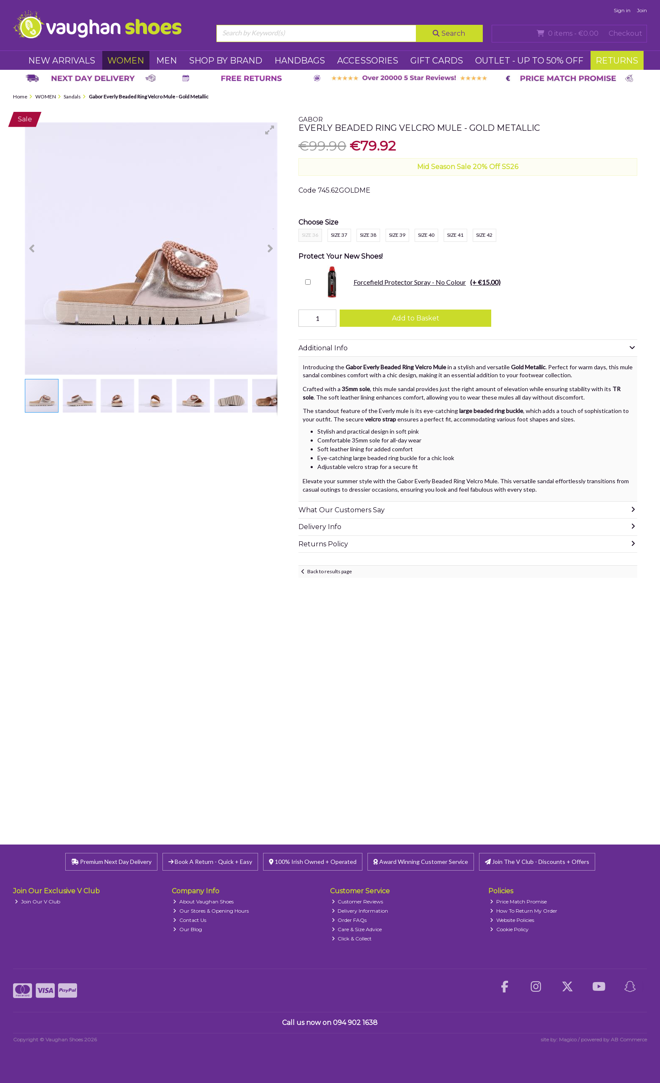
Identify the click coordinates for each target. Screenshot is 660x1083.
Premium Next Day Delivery (111, 861)
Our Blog (187, 929)
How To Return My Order (523, 911)
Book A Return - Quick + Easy (210, 861)
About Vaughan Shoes (203, 901)
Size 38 (368, 235)
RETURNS (617, 61)
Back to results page (329, 571)
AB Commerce (629, 1039)
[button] (270, 130)
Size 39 (397, 235)
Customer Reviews (357, 901)
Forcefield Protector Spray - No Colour (407, 282)
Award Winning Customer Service (420, 861)
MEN (166, 61)
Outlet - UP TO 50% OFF (529, 61)
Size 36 (310, 235)
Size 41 (455, 235)
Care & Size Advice (357, 929)
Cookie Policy (509, 929)
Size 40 (426, 235)
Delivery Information (360, 911)
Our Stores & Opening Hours (211, 911)
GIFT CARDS (436, 61)
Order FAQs (349, 920)
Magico (568, 1039)
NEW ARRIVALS (61, 61)
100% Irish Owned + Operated (313, 861)
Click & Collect (352, 938)
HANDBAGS (299, 61)
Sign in (622, 10)
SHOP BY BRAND (225, 61)
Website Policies (512, 920)
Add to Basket (415, 318)
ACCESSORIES (367, 61)
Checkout (625, 33)
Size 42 (484, 235)
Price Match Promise (518, 901)
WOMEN (125, 61)
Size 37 (339, 235)
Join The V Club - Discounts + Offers (537, 861)
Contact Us (189, 920)
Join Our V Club (37, 901)
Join (642, 10)
